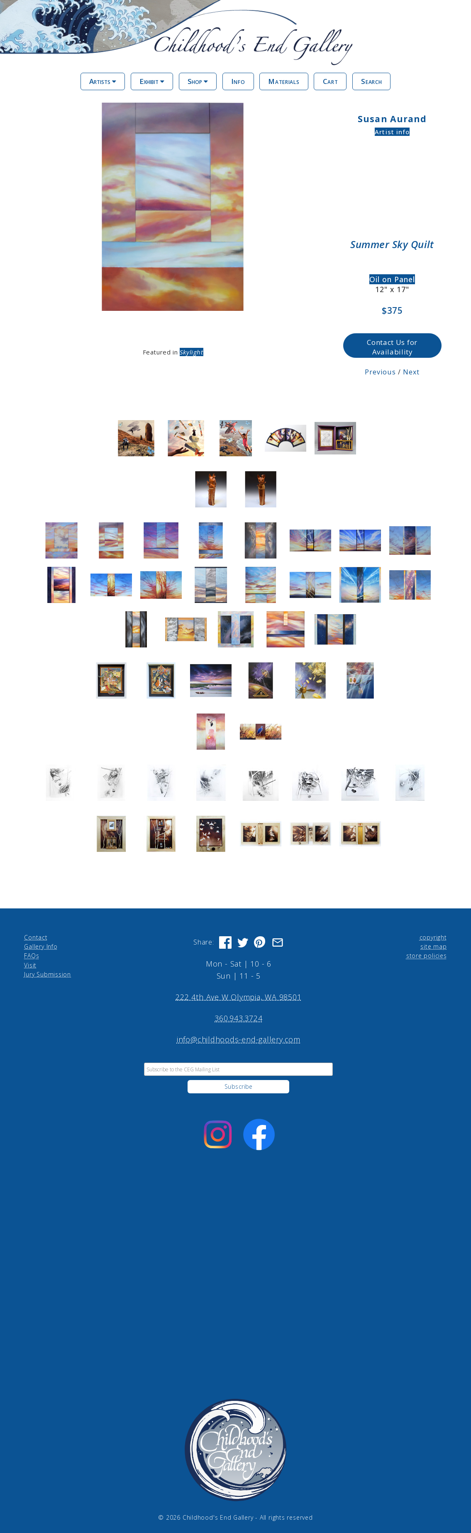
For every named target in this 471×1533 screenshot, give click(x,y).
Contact (35, 936)
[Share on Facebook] (225, 941)
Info (238, 81)
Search (371, 81)
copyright (433, 936)
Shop (198, 81)
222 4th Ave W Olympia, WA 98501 (238, 996)
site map (433, 945)
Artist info (392, 132)
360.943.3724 (238, 1017)
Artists (102, 81)
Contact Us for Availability (392, 346)
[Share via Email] (277, 941)
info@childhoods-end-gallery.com (238, 1038)
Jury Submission (47, 973)
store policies (426, 954)
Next (411, 370)
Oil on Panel (393, 278)
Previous (380, 370)
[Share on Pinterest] (260, 941)
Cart (330, 81)
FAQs (31, 954)
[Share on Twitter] (243, 941)
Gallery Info (40, 945)
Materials (283, 81)
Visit (30, 963)
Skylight (192, 351)
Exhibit (151, 81)
